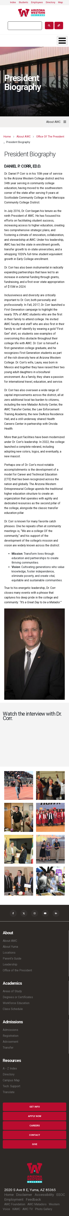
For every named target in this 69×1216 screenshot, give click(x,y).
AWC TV (27, 1209)
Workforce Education (16, 1003)
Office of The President (50, 136)
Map (60, 2)
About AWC (24, 136)
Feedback (33, 1199)
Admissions (10, 1030)
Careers (34, 1125)
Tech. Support (11, 1086)
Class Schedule (13, 1009)
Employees (37, 2)
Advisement (10, 1041)
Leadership (10, 964)
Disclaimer (24, 1195)
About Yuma (10, 946)
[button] (18, 785)
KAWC (16, 1209)
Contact (34, 1135)
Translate (9, 1092)
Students (23, 2)
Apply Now (34, 1116)
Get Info (34, 1106)
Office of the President (17, 970)
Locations (9, 952)
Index (13, 2)
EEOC (60, 1195)
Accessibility (44, 1195)
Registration (10, 1036)
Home (7, 136)
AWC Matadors (37, 1204)
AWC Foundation (14, 1204)
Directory (50, 2)
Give (34, 1144)
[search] (24, 26)
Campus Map (11, 1080)
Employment (13, 1199)
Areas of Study (12, 991)
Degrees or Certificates (18, 997)
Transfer (8, 1047)
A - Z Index (10, 1068)
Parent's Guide (12, 958)
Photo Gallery (43, 1209)
